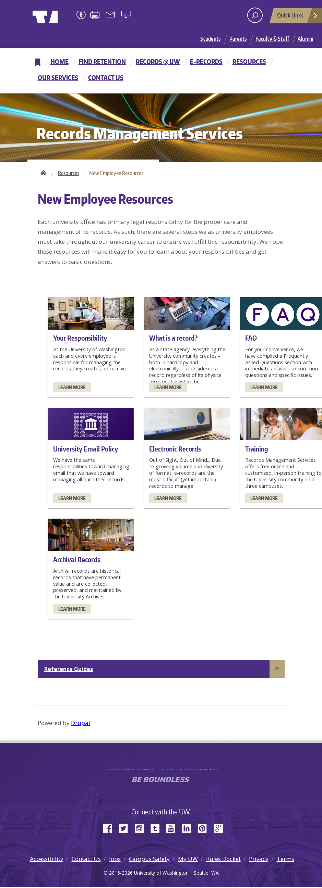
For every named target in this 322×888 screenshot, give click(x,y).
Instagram (141, 828)
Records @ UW (158, 61)
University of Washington (60, 15)
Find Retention (102, 61)
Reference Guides (68, 670)
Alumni (305, 38)
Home (59, 61)
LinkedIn (189, 828)
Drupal (80, 724)
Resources (249, 61)
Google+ (220, 828)
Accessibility (46, 860)
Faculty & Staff (272, 38)
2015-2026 (121, 874)
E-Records (206, 61)
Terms (285, 860)
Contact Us (105, 77)
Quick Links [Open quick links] (297, 17)
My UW (188, 860)
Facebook (110, 828)
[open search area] (255, 15)
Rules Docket (223, 860)
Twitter (126, 828)
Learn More (72, 388)
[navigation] (161, 70)
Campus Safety (149, 860)
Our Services (58, 77)
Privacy (259, 860)
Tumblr (157, 828)
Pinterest (205, 828)
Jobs (115, 860)
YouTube (173, 828)
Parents (238, 38)
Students (210, 38)
